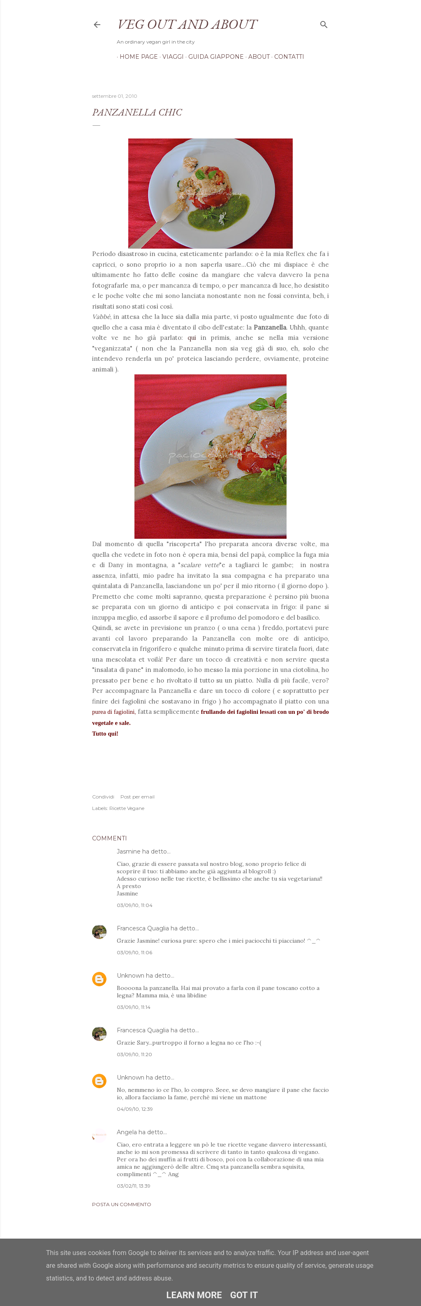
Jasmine (129, 851)
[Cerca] (324, 23)
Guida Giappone (213, 56)
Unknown (130, 975)
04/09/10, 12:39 (135, 1109)
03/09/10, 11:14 (133, 1007)
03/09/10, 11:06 (134, 952)
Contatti (286, 56)
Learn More (194, 1295)
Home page (136, 56)
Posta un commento (121, 1204)
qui (191, 337)
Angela (127, 1132)
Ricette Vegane (126, 808)
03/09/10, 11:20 (134, 1054)
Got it (244, 1295)
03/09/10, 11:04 (135, 905)
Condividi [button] (103, 797)
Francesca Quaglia (143, 928)
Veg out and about (187, 24)
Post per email (137, 797)
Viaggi (170, 56)
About (256, 56)
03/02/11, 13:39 (133, 1186)
